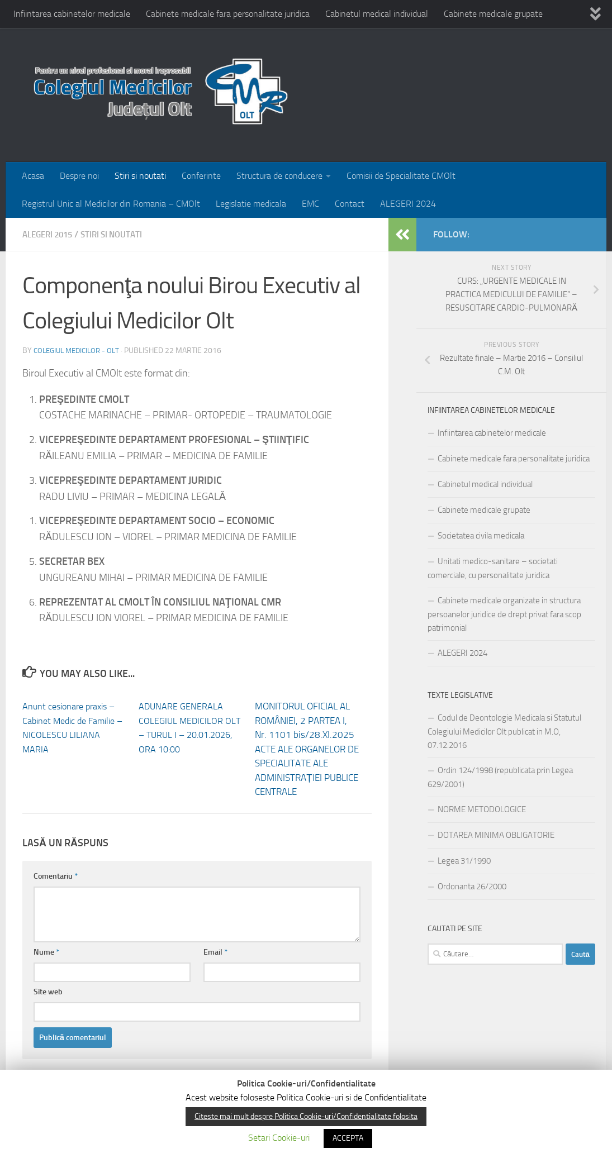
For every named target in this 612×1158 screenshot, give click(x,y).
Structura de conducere (279, 175)
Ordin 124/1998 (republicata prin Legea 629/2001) (500, 777)
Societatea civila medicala (481, 536)
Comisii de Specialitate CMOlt (401, 175)
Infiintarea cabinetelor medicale (71, 13)
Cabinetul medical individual (376, 13)
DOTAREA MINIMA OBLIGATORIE (496, 835)
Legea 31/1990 (464, 861)
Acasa (33, 175)
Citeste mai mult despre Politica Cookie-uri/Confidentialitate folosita (306, 1116)
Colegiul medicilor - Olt (80, 350)
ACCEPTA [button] (348, 1138)
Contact (349, 203)
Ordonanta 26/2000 (472, 886)
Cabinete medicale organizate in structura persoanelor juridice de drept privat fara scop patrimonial (504, 614)
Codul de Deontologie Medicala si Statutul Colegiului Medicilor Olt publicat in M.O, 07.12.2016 (504, 731)
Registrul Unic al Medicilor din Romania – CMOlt (111, 203)
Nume (46, 952)
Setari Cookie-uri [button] (279, 1137)
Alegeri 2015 (50, 234)
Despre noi (79, 175)
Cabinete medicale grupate (493, 13)
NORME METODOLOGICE (482, 809)
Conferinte (201, 175)
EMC (310, 203)
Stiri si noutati (140, 175)
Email (215, 952)
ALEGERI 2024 (408, 203)
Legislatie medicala (251, 203)
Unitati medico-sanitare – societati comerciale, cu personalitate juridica (493, 568)
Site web (48, 992)
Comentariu (56, 876)
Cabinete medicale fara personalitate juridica (228, 13)
